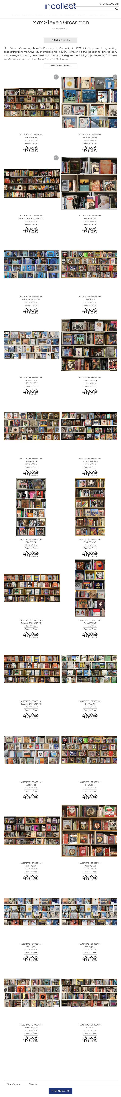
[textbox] (96, 9)
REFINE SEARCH (61, 1090)
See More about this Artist (60, 67)
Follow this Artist (60, 42)
